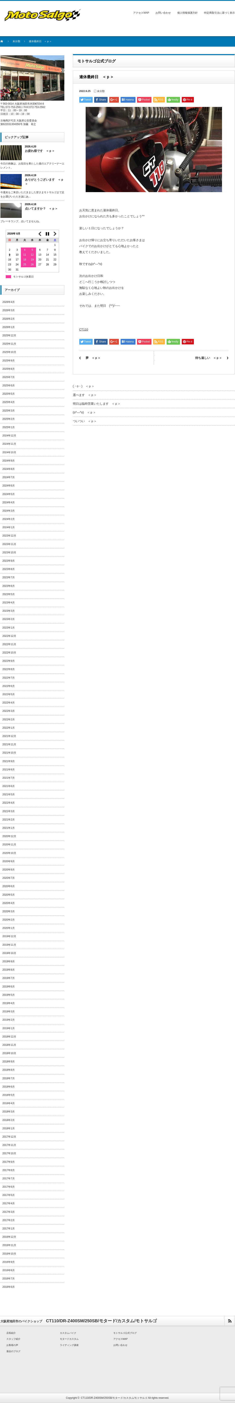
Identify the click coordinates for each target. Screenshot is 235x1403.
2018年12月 (9, 1036)
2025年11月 (9, 343)
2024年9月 (9, 460)
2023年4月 (9, 602)
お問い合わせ (163, 12)
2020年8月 (9, 869)
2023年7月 (9, 577)
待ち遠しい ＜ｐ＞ (208, 358)
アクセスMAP (141, 12)
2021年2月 (9, 819)
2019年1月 (9, 1028)
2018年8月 (9, 1069)
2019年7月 (9, 978)
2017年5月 (9, 1195)
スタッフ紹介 (13, 1339)
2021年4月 (9, 802)
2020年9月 (9, 861)
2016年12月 (9, 1236)
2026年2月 (9, 318)
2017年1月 (9, 1228)
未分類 (16, 41)
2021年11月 (9, 744)
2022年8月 (9, 669)
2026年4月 (9, 302)
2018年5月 (9, 1095)
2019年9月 (9, 961)
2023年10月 (9, 552)
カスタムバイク (68, 1333)
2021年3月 (9, 811)
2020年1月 (9, 928)
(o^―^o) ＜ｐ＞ (84, 412)
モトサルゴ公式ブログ (125, 1333)
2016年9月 (9, 1262)
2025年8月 (9, 368)
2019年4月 (9, 1003)
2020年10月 (9, 853)
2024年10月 (9, 452)
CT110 (83, 329)
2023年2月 (9, 619)
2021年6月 (9, 786)
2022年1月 (9, 727)
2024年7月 (9, 477)
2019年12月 (9, 936)
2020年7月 (9, 877)
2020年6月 (9, 886)
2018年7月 (9, 1078)
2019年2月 (9, 1019)
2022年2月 (9, 719)
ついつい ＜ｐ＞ (85, 421)
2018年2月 (9, 1120)
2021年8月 (9, 769)
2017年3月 (9, 1211)
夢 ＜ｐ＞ (93, 358)
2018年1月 (9, 1128)
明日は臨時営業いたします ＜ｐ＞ (97, 403)
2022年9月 (9, 660)
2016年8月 (9, 1270)
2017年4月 (9, 1203)
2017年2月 (9, 1220)
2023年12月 (9, 535)
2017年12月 (9, 1136)
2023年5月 (9, 594)
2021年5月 (9, 794)
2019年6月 (9, 986)
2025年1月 (9, 427)
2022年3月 (9, 710)
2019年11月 (9, 944)
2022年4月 (9, 702)
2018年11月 (9, 1044)
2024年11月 (9, 443)
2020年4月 (9, 903)
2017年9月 (9, 1161)
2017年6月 (9, 1186)
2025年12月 (9, 335)
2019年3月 (9, 1011)
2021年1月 (9, 827)
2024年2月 (9, 519)
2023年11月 (9, 544)
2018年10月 (9, 1053)
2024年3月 (9, 510)
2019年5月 (9, 994)
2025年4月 (9, 402)
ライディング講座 (69, 1345)
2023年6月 (9, 585)
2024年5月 (9, 494)
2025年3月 (9, 410)
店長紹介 (11, 1333)
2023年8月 (9, 569)
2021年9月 (9, 761)
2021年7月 (9, 777)
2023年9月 (9, 560)
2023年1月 (9, 627)
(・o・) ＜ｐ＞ (83, 386)
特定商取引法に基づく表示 (219, 12)
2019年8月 (9, 969)
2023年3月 (9, 610)
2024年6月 (9, 485)
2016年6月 (9, 1286)
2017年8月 (9, 1170)
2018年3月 (9, 1111)
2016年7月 (9, 1278)
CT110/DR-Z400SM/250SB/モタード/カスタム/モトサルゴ (114, 1397)
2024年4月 (9, 502)
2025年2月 (9, 418)
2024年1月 (9, 527)
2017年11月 (9, 1145)
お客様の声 (12, 1345)
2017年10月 (9, 1153)
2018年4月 (9, 1103)
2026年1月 (9, 327)
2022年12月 (9, 636)
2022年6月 (9, 686)
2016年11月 (9, 1245)
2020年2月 (9, 919)
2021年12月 (9, 736)
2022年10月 (9, 652)
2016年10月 (9, 1253)
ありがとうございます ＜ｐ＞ (44, 181)
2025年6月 (9, 385)
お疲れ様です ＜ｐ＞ (40, 151)
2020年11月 (9, 844)
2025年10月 (9, 352)
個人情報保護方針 (187, 12)
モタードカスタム (69, 1339)
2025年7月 (9, 377)
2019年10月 (9, 953)
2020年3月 (9, 911)
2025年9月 (9, 360)
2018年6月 (9, 1086)
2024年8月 (9, 469)
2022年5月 (9, 694)
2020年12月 (9, 836)
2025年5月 (9, 393)
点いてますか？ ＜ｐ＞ (41, 208)
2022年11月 (9, 644)
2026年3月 (9, 310)
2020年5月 (9, 894)
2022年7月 (9, 677)
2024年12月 (9, 435)
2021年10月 (9, 752)
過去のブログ (13, 1351)
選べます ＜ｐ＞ (85, 395)
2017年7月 (9, 1178)
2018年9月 (9, 1061)
